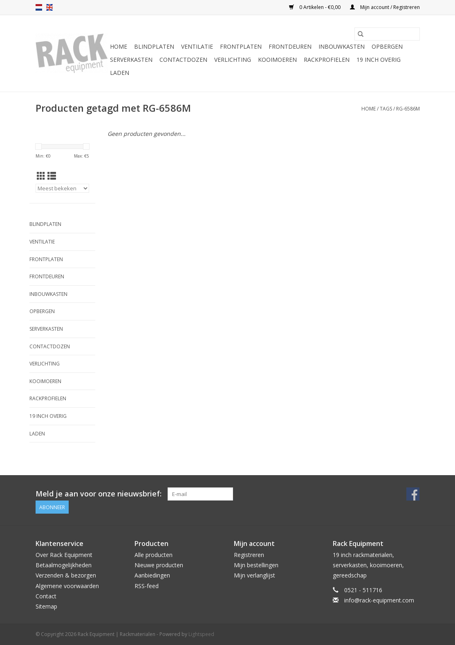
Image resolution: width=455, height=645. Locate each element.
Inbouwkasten (341, 46)
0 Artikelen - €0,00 (315, 7)
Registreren (249, 555)
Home (118, 46)
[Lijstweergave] (51, 176)
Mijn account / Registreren (385, 7)
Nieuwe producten (158, 565)
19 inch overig (378, 59)
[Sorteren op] (63, 188)
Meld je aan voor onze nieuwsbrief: (98, 493)
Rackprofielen (327, 59)
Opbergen (387, 46)
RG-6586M (408, 108)
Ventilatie (197, 46)
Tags (386, 108)
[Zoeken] (387, 34)
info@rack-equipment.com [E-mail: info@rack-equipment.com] (379, 600)
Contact (46, 596)
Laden (119, 73)
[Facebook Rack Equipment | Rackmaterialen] (412, 494)
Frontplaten (241, 46)
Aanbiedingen (152, 575)
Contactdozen (183, 59)
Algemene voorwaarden (67, 586)
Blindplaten (154, 46)
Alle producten (153, 555)
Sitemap (46, 606)
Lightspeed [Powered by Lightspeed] (201, 634)
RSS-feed (146, 586)
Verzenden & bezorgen (66, 575)
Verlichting (232, 59)
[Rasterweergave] (41, 176)
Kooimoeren (277, 59)
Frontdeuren (290, 46)
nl (39, 7)
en (49, 7)
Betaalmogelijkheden (64, 565)
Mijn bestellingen (256, 565)
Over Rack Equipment (64, 555)
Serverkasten (131, 59)
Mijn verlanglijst (254, 575)
